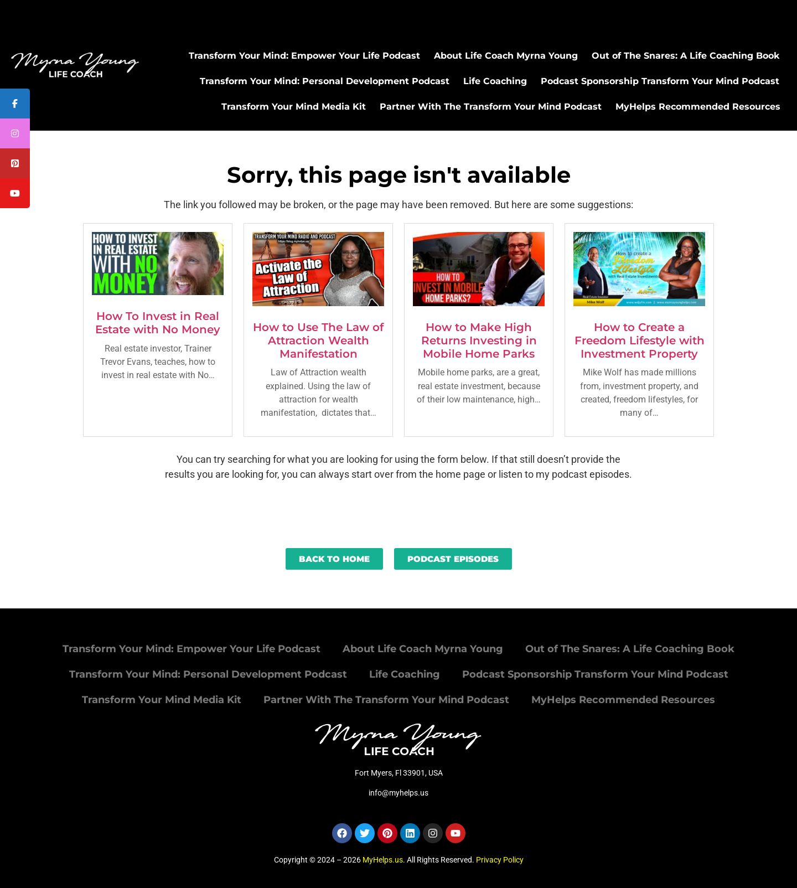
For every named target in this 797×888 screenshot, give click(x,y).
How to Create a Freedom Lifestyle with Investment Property (640, 340)
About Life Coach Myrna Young (506, 55)
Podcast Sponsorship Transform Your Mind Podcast (660, 81)
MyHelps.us (383, 859)
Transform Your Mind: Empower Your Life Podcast (304, 55)
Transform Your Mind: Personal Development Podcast (324, 81)
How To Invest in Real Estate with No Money (157, 322)
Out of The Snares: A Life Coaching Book (685, 55)
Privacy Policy (500, 859)
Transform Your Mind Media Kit (293, 106)
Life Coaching (495, 81)
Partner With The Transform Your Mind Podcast (491, 106)
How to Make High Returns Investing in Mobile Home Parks (479, 340)
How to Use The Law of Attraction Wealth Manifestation (318, 340)
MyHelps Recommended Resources (697, 106)
